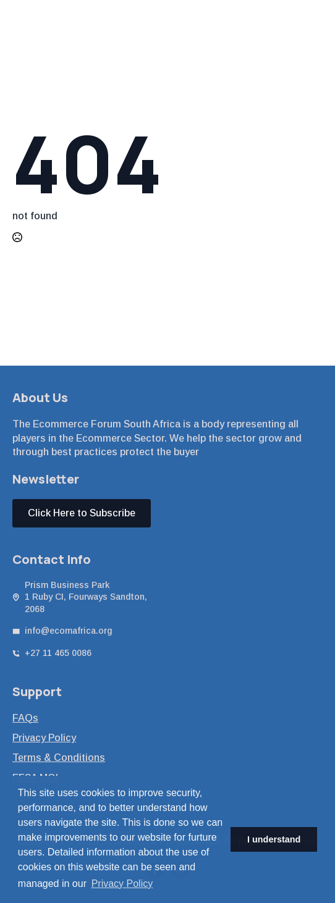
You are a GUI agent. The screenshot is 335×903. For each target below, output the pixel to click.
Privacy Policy (44, 738)
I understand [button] (273, 839)
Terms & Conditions (58, 757)
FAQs (25, 718)
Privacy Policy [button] (122, 883)
